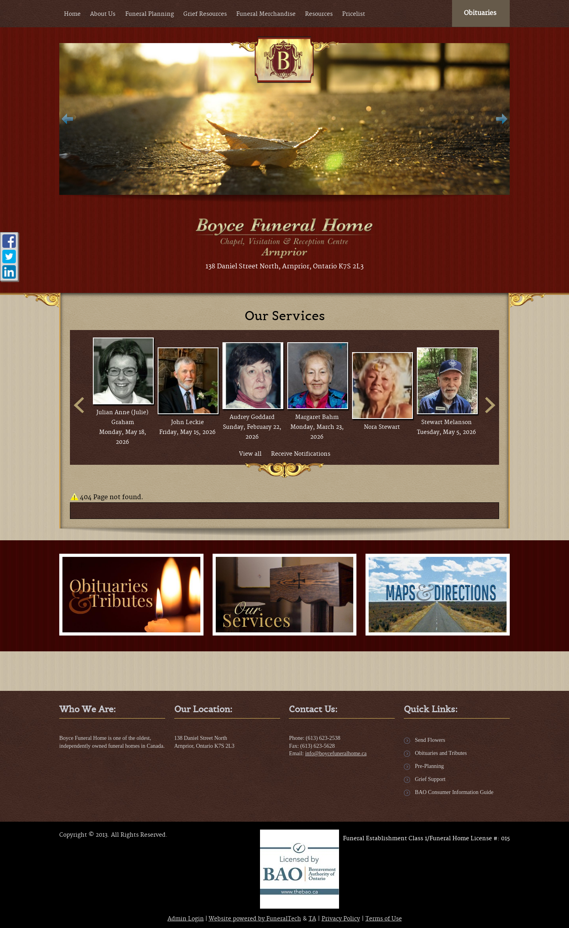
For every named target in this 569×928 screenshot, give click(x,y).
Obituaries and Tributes (441, 753)
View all (250, 454)
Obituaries (480, 13)
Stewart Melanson (446, 422)
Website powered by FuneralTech (255, 918)
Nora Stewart (382, 427)
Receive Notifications (300, 454)
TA (312, 918)
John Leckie (187, 422)
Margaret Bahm (317, 417)
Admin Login (186, 918)
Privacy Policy (341, 918)
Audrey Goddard (252, 417)
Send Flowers (430, 740)
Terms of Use (384, 918)
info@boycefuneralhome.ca (336, 753)
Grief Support (430, 779)
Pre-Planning (429, 766)
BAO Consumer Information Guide (454, 792)
